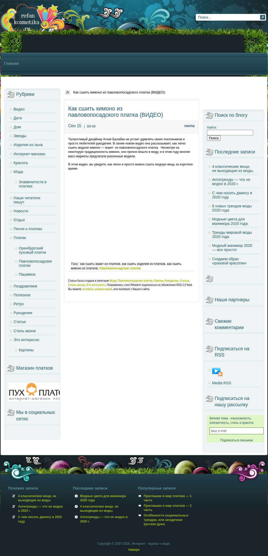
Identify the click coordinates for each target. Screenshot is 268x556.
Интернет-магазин (29, 154)
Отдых (19, 220)
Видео (19, 109)
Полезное (22, 295)
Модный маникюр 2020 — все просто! (232, 247)
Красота (21, 163)
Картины (26, 350)
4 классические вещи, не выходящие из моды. (233, 168)
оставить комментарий (97, 289)
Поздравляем (25, 286)
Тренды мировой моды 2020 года (232, 234)
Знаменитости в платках (32, 184)
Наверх (133, 550)
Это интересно (96, 284)
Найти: (212, 127)
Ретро (19, 304)
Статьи (184, 280)
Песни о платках (28, 229)
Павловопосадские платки (120, 268)
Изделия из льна (28, 145)
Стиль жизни (76, 284)
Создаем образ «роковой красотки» (229, 261)
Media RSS (221, 383)
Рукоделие (171, 280)
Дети (18, 118)
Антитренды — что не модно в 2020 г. (231, 181)
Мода (113, 280)
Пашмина (27, 274)
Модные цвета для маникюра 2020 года (230, 221)
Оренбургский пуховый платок (32, 250)
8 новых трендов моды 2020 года (232, 208)
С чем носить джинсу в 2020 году (232, 195)
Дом (17, 127)
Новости (21, 211)
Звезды (20, 136)
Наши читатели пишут (27, 200)
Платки (158, 280)
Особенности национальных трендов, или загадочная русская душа (166, 520)
